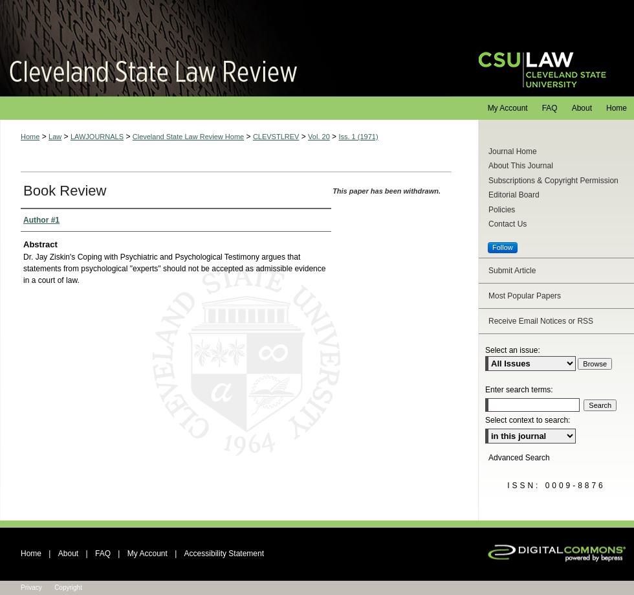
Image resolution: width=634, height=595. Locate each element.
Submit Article (512, 270)
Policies (501, 209)
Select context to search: (527, 420)
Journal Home (512, 151)
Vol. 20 (319, 136)
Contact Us (507, 224)
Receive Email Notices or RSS (540, 321)
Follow (502, 247)
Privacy (31, 587)
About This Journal (520, 165)
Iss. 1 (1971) (358, 136)
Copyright (68, 587)
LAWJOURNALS (97, 136)
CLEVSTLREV (276, 136)
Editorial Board (514, 194)
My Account (147, 553)
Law (55, 136)
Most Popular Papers (524, 295)
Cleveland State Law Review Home (188, 136)
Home (30, 136)
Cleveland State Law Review (227, 48)
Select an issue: (512, 350)
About (68, 553)
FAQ (103, 553)
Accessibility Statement (224, 553)
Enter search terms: (519, 389)
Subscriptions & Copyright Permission (553, 180)
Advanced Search (519, 457)
